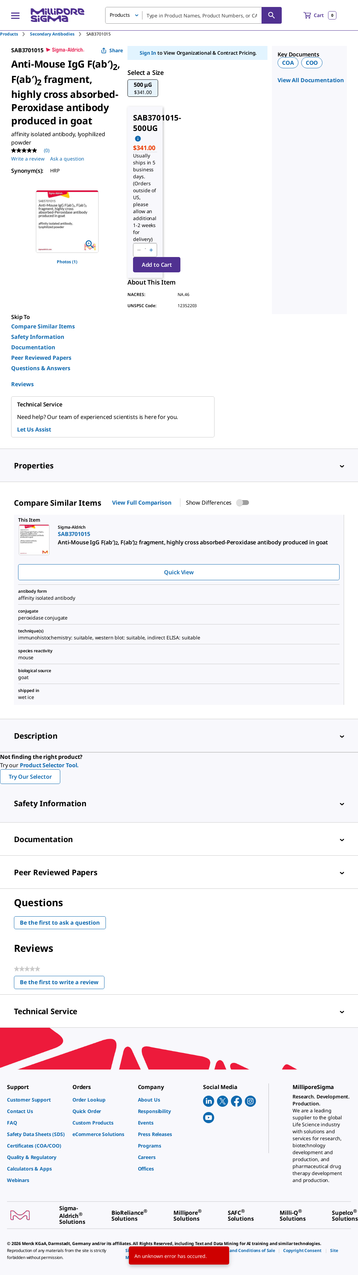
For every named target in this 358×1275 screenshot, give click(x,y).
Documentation (33, 347)
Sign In (148, 52)
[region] (67, 221)
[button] (142, 88)
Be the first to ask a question (60, 922)
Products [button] (120, 14)
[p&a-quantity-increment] (151, 250)
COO (312, 63)
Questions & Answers (40, 368)
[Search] (272, 15)
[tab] (15, 34)
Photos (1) (67, 262)
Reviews (22, 384)
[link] (36, 1099)
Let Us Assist (34, 429)
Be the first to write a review (62, 983)
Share (112, 50)
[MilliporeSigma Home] (57, 15)
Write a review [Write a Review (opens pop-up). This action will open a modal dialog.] (28, 158)
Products (9, 34)
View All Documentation (311, 80)
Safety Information (37, 337)
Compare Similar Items (43, 326)
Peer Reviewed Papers (41, 357)
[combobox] (193, 15)
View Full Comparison (141, 502)
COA (288, 63)
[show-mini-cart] (320, 15)
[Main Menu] (15, 15)
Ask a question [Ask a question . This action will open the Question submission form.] (67, 158)
